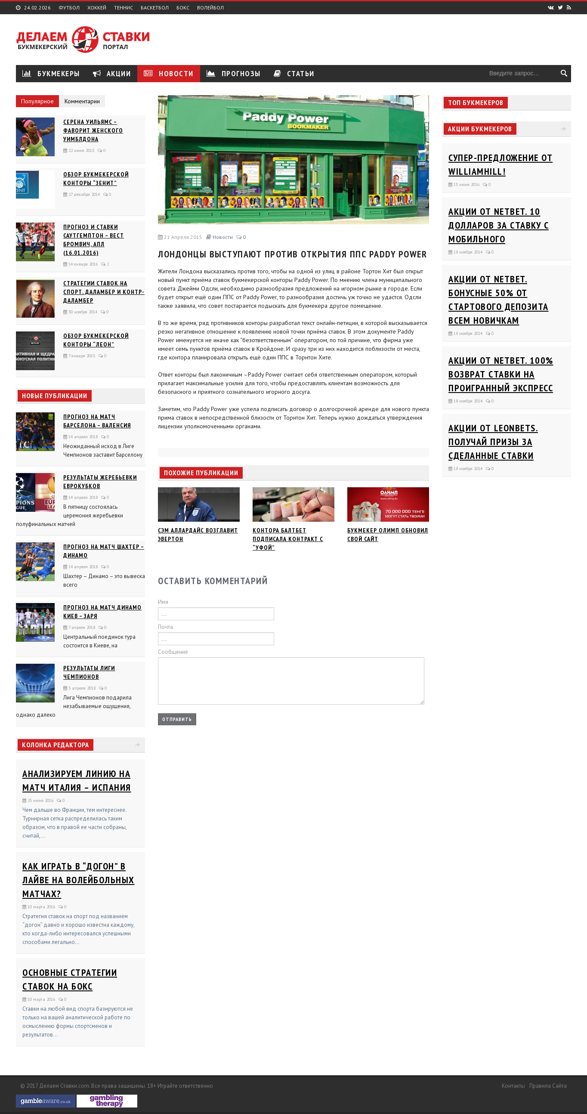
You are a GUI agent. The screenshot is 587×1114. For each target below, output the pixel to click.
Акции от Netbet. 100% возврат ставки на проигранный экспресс (500, 374)
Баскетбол (155, 7)
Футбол (69, 7)
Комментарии (82, 101)
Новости (169, 73)
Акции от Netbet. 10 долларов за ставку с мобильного (498, 225)
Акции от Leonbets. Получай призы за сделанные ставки (493, 441)
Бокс (182, 7)
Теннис (123, 7)
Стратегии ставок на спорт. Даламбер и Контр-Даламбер (104, 291)
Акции (112, 73)
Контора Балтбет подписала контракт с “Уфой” (288, 538)
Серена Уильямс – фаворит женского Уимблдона (93, 130)
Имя (163, 602)
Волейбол (210, 7)
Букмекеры (51, 73)
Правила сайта (548, 1085)
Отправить (177, 719)
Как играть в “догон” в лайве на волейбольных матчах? (78, 880)
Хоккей (96, 7)
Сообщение (173, 652)
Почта (165, 627)
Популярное (37, 101)
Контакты (513, 1085)
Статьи (294, 73)
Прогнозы (234, 73)
